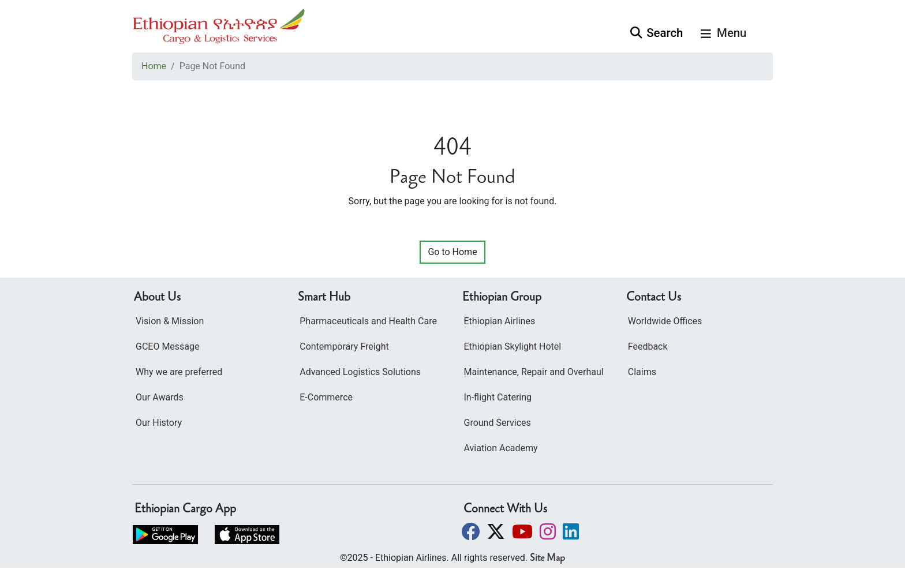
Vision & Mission (170, 321)
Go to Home (452, 251)
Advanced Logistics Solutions (360, 371)
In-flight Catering (498, 397)
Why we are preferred (179, 371)
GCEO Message (168, 346)
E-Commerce (326, 397)
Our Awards (160, 397)
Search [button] (656, 33)
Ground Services (497, 422)
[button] (471, 531)
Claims (642, 371)
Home (153, 66)
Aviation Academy (501, 448)
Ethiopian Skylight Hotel (513, 346)
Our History (159, 422)
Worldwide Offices (665, 321)
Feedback (648, 346)
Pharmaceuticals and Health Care (368, 321)
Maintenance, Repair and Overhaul (534, 371)
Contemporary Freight (344, 346)
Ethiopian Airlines (500, 321)
